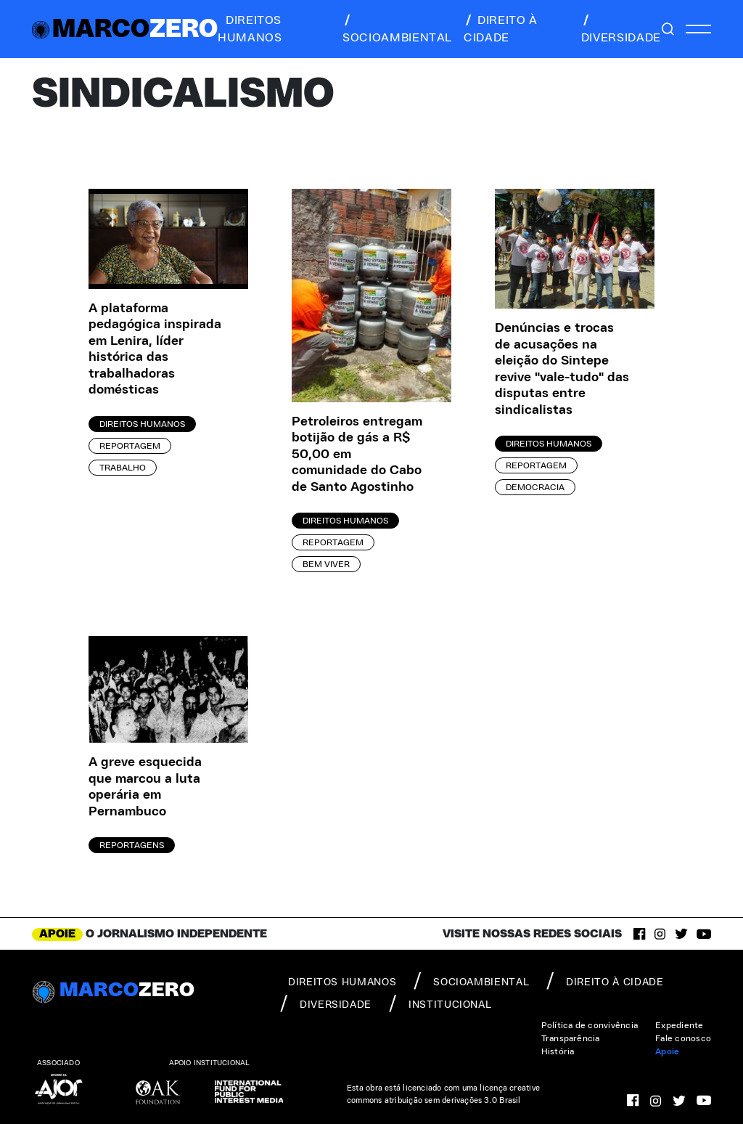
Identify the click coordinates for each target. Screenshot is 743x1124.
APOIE (57, 934)
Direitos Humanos (142, 424)
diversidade (621, 29)
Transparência (570, 1038)
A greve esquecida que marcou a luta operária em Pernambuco (145, 787)
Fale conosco (683, 1038)
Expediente (679, 1025)
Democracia (535, 487)
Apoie (667, 1051)
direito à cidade (501, 29)
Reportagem (129, 445)
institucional (440, 1003)
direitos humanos (250, 29)
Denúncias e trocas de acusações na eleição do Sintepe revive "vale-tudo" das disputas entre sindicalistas (562, 369)
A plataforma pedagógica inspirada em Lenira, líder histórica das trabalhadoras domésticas (155, 349)
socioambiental (397, 29)
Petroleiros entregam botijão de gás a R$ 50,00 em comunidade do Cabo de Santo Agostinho (357, 454)
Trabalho (122, 467)
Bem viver (326, 564)
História (558, 1051)
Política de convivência (590, 1025)
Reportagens (131, 845)
